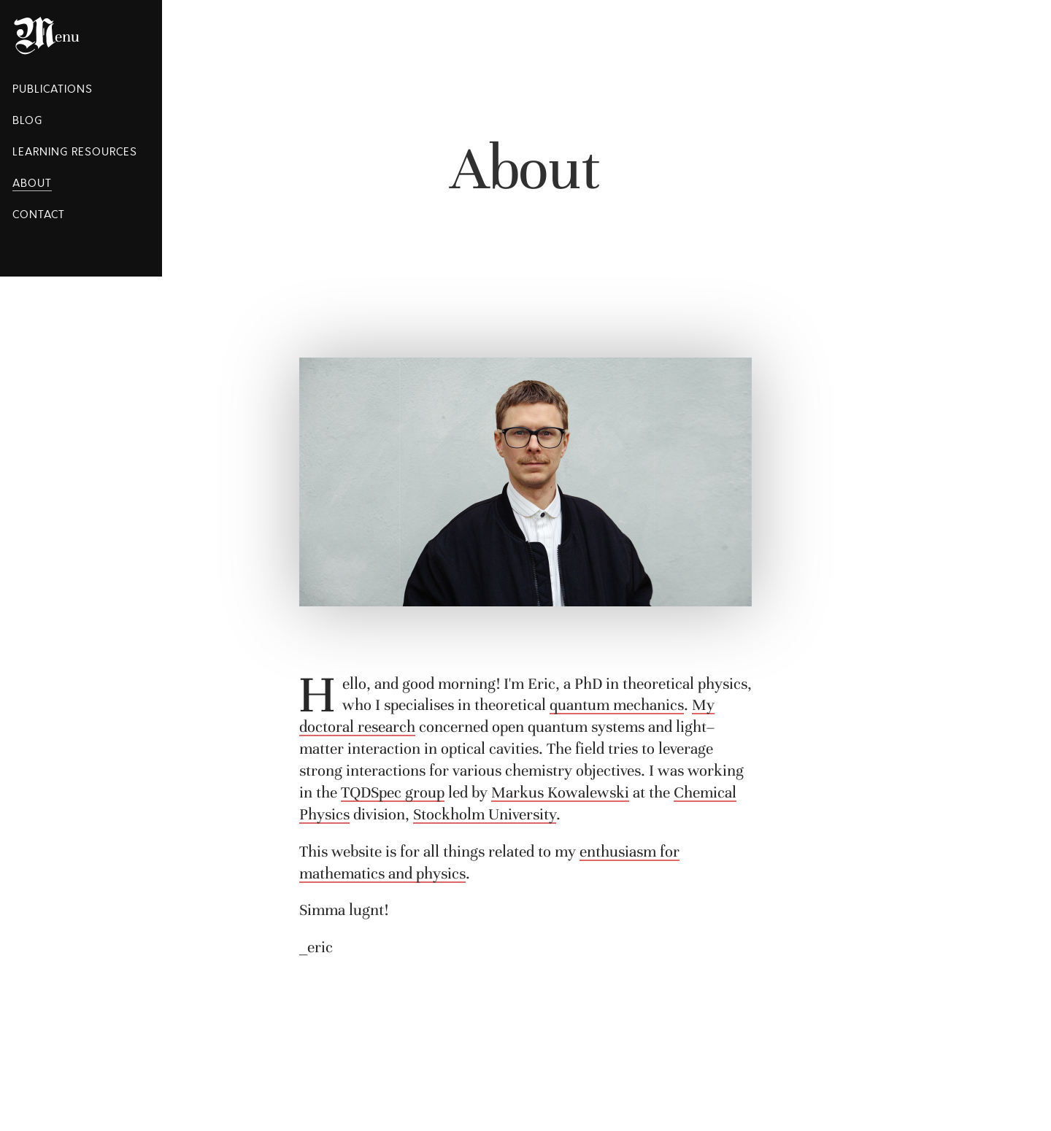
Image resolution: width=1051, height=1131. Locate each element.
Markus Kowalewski (560, 792)
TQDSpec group (392, 792)
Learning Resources (74, 152)
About (32, 183)
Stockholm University (484, 814)
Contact (38, 215)
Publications (52, 89)
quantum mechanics (617, 704)
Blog (27, 121)
